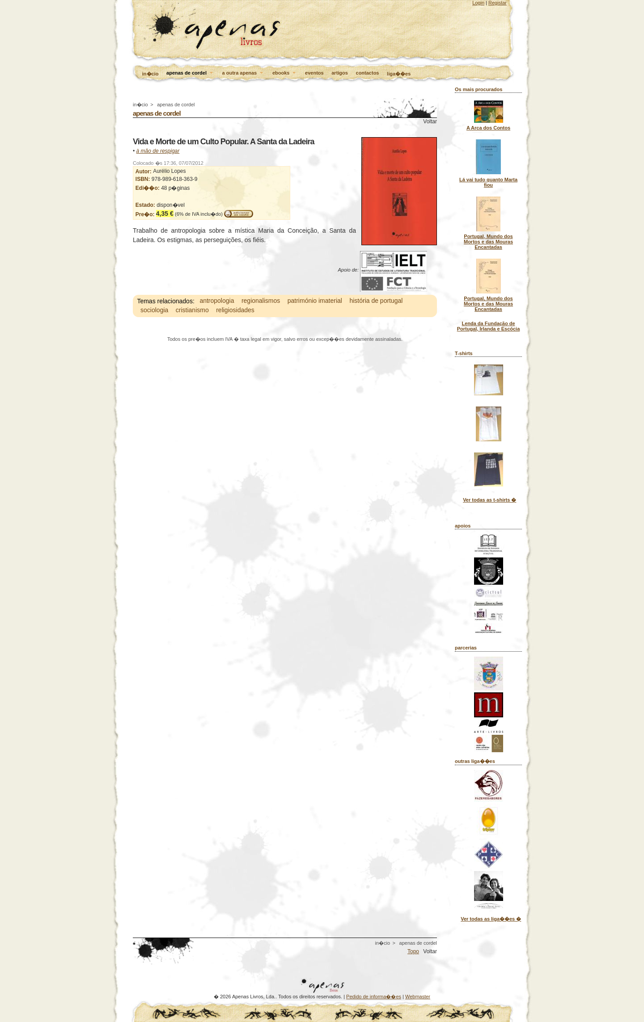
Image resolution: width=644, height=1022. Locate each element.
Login (478, 2)
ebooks (284, 73)
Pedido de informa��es (373, 996)
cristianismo (192, 310)
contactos (367, 72)
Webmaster (417, 996)
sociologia (154, 310)
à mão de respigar (158, 151)
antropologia (216, 301)
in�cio (150, 73)
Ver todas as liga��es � (491, 918)
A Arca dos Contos (488, 127)
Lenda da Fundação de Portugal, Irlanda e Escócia (488, 326)
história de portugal (375, 301)
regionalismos (261, 301)
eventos (314, 72)
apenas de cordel (190, 73)
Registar (497, 2)
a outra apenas (243, 73)
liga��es (399, 73)
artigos (339, 72)
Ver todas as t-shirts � (489, 500)
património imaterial (315, 301)
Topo (413, 951)
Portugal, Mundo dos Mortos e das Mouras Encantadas (488, 242)
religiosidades (235, 310)
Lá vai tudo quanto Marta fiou (488, 182)
